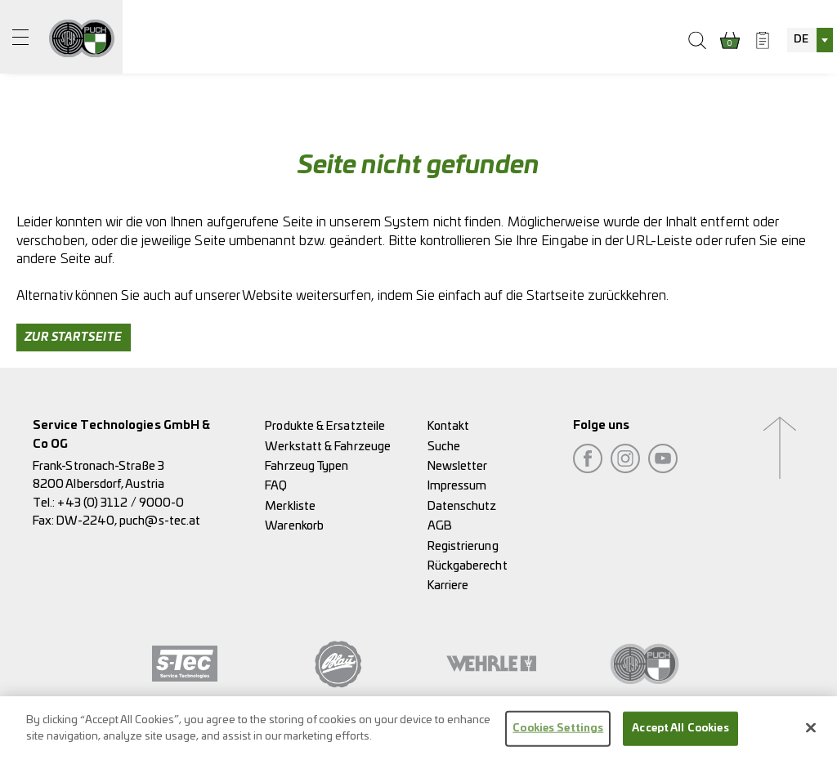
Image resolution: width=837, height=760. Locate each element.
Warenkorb (294, 526)
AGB (439, 526)
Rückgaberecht (467, 566)
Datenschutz (462, 506)
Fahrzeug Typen (306, 466)
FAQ (276, 486)
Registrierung (463, 546)
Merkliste (290, 506)
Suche (443, 446)
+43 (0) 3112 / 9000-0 (120, 503)
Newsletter (457, 466)
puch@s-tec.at (159, 521)
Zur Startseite (74, 337)
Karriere (448, 585)
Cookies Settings (557, 732)
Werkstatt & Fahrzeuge (328, 446)
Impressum (457, 486)
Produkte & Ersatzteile (325, 426)
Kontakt (448, 426)
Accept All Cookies (680, 732)
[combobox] (810, 40)
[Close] (811, 732)
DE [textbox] (801, 39)
